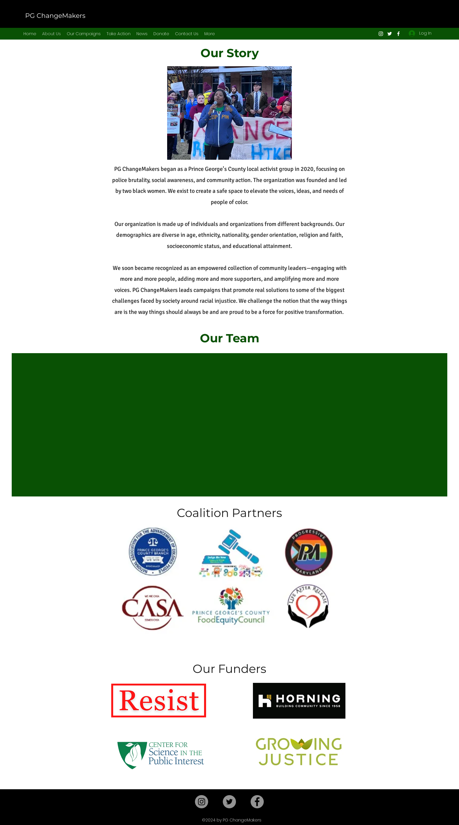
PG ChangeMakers (55, 16)
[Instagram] (381, 34)
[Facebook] (398, 34)
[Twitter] (390, 34)
